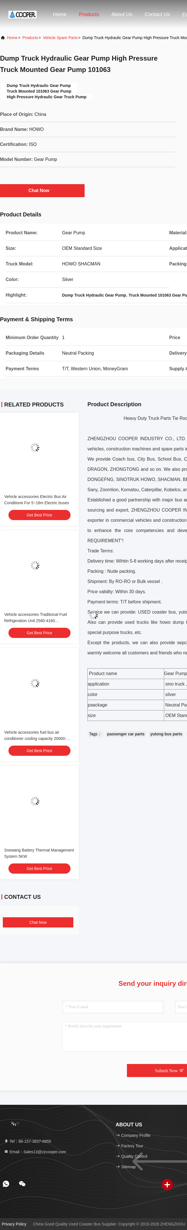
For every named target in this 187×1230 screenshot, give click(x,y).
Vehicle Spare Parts (60, 37)
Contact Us (157, 14)
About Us (121, 14)
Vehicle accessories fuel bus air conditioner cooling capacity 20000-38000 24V (35, 738)
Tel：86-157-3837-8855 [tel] (27, 1141)
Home (60, 14)
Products (89, 14)
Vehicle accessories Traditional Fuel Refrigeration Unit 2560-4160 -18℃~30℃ (35, 620)
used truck (135, 622)
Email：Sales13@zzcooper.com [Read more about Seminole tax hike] (35, 1152)
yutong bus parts (166, 734)
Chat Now (42, 190)
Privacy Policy (14, 1224)
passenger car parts (126, 734)
